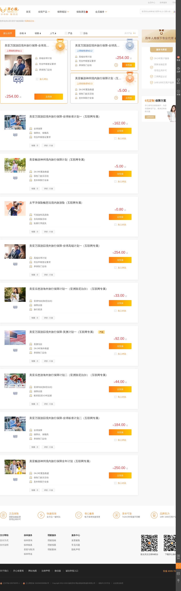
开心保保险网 (9, 11)
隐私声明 (75, 549)
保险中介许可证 (104, 583)
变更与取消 (29, 549)
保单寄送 (28, 554)
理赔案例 (52, 549)
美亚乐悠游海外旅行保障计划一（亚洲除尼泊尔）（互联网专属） (68, 288)
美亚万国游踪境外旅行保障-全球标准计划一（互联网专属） (65, 116)
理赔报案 (52, 545)
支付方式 (4, 540)
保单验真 (28, 545)
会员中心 (151, 3)
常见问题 (75, 545)
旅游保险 (20, 21)
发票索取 (75, 540)
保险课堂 (82, 11)
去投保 (49, 96)
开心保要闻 (18, 571)
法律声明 (45, 571)
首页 (28, 11)
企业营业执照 (118, 583)
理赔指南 (52, 540)
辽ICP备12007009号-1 (10, 583)
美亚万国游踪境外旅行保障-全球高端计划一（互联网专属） (40, 45)
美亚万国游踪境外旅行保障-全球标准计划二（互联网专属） (65, 418)
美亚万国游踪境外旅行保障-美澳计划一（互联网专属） (62, 331)
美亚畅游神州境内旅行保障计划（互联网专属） (103, 78)
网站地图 (32, 571)
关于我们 (4, 571)
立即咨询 (150, 117)
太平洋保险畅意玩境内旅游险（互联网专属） (56, 202)
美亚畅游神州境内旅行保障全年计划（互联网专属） (60, 461)
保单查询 (28, 540)
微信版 (58, 571)
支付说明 (4, 545)
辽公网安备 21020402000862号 (36, 583)
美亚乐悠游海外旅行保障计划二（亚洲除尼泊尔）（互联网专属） (68, 375)
